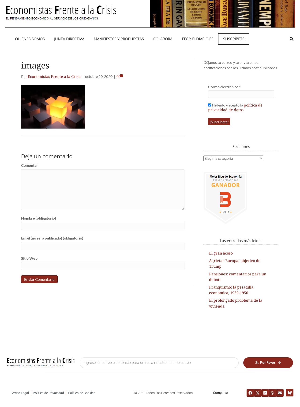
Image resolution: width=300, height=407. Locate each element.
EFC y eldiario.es (198, 39)
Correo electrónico (224, 86)
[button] (291, 39)
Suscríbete (233, 39)
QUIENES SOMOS (30, 39)
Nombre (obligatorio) (38, 218)
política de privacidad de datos (235, 107)
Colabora (162, 39)
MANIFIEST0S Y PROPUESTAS (119, 39)
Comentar (29, 165)
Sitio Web (29, 258)
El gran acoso (221, 253)
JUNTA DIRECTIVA (69, 39)
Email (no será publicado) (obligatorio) (52, 238)
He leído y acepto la (235, 107)
